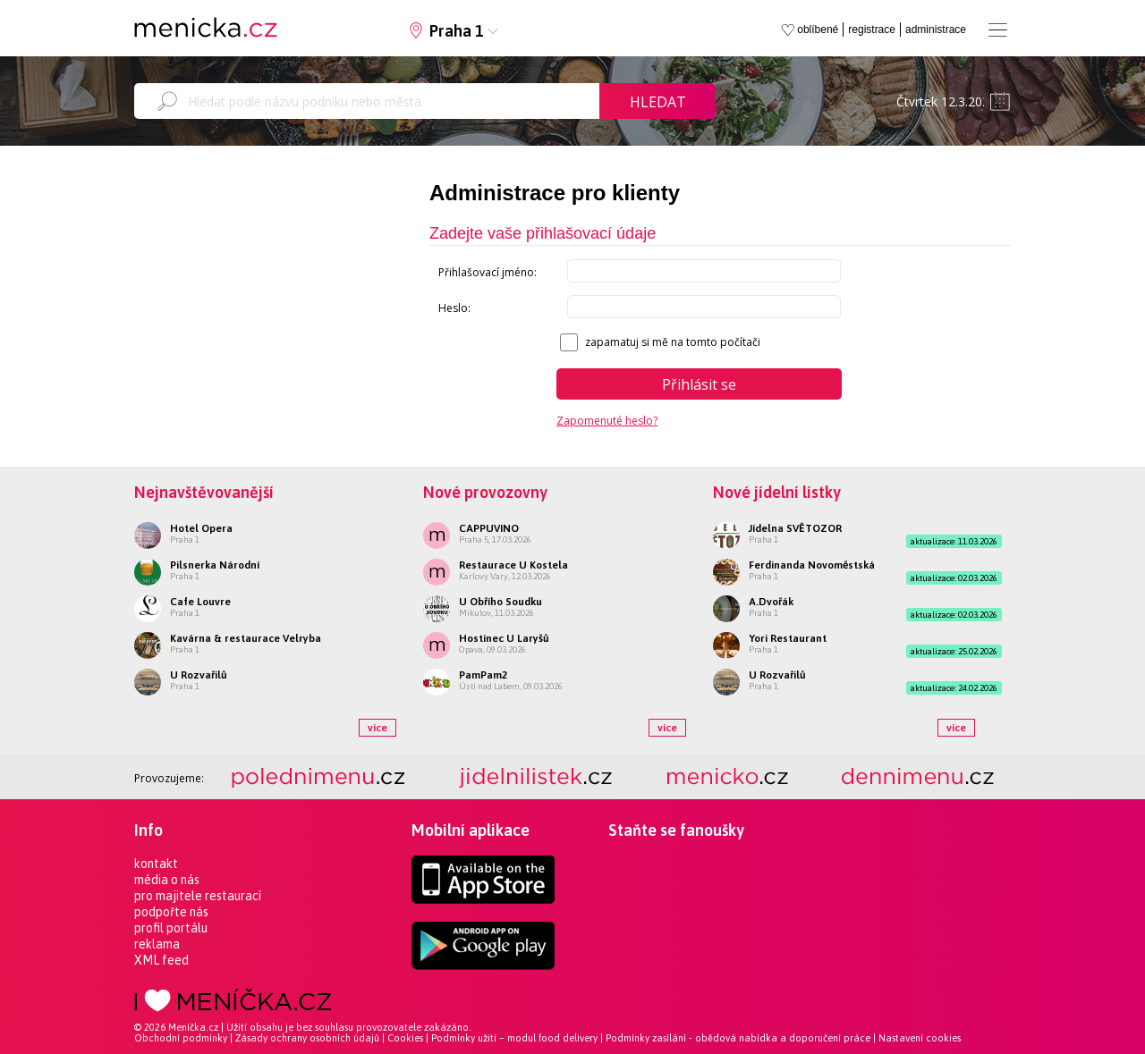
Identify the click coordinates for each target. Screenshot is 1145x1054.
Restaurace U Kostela (513, 565)
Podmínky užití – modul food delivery (514, 1038)
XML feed (161, 960)
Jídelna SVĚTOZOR (795, 528)
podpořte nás (171, 912)
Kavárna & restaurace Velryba (245, 638)
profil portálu (171, 928)
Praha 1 (456, 30)
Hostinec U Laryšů (504, 638)
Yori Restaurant (788, 638)
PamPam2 (483, 675)
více (377, 727)
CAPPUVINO (489, 528)
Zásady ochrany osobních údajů (307, 1038)
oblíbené (817, 29)
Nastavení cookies (919, 1038)
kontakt (156, 863)
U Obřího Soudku (500, 601)
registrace (871, 29)
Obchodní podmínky (180, 1038)
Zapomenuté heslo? (606, 420)
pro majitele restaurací (197, 896)
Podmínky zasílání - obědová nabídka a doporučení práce (738, 1038)
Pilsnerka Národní (214, 565)
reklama (157, 944)
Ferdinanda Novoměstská (812, 565)
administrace (935, 29)
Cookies (405, 1038)
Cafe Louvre (200, 601)
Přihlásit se (699, 384)
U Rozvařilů (198, 675)
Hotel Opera (201, 528)
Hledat (658, 102)
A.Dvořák (771, 601)
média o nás (166, 880)
